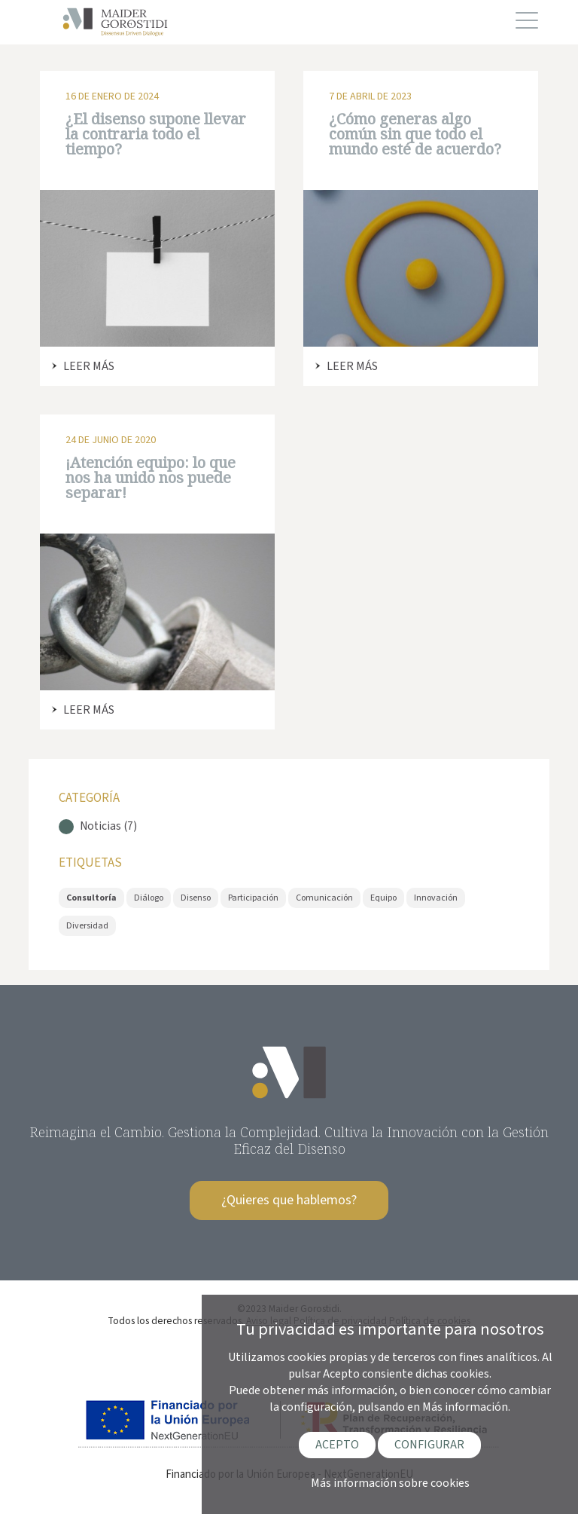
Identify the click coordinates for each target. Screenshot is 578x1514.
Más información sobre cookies (390, 1483)
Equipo (383, 898)
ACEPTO (337, 1444)
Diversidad (87, 925)
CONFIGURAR (429, 1444)
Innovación (436, 898)
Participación (253, 898)
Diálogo (148, 898)
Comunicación (324, 898)
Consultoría (91, 898)
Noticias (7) (108, 826)
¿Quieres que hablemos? (289, 1200)
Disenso (196, 898)
